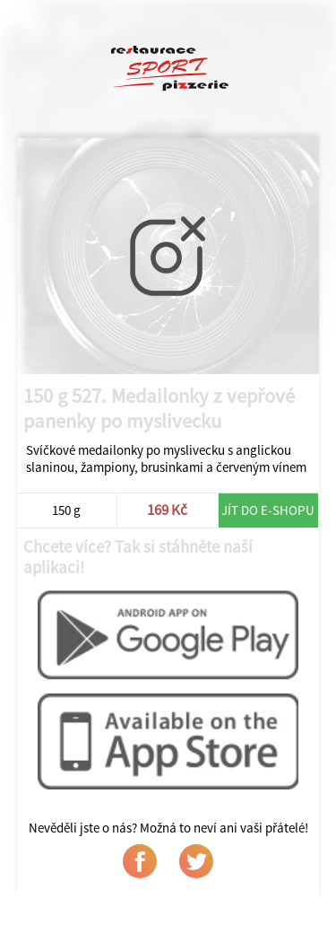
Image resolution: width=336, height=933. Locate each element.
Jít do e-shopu (267, 510)
